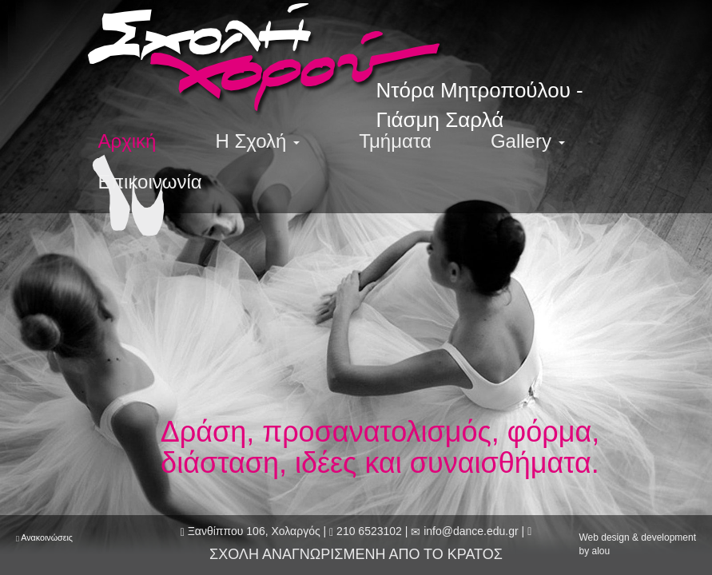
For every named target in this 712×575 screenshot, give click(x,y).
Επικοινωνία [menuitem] (150, 181)
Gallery (528, 141)
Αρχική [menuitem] (127, 141)
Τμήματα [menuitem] (395, 141)
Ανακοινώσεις (47, 537)
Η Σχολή (257, 141)
